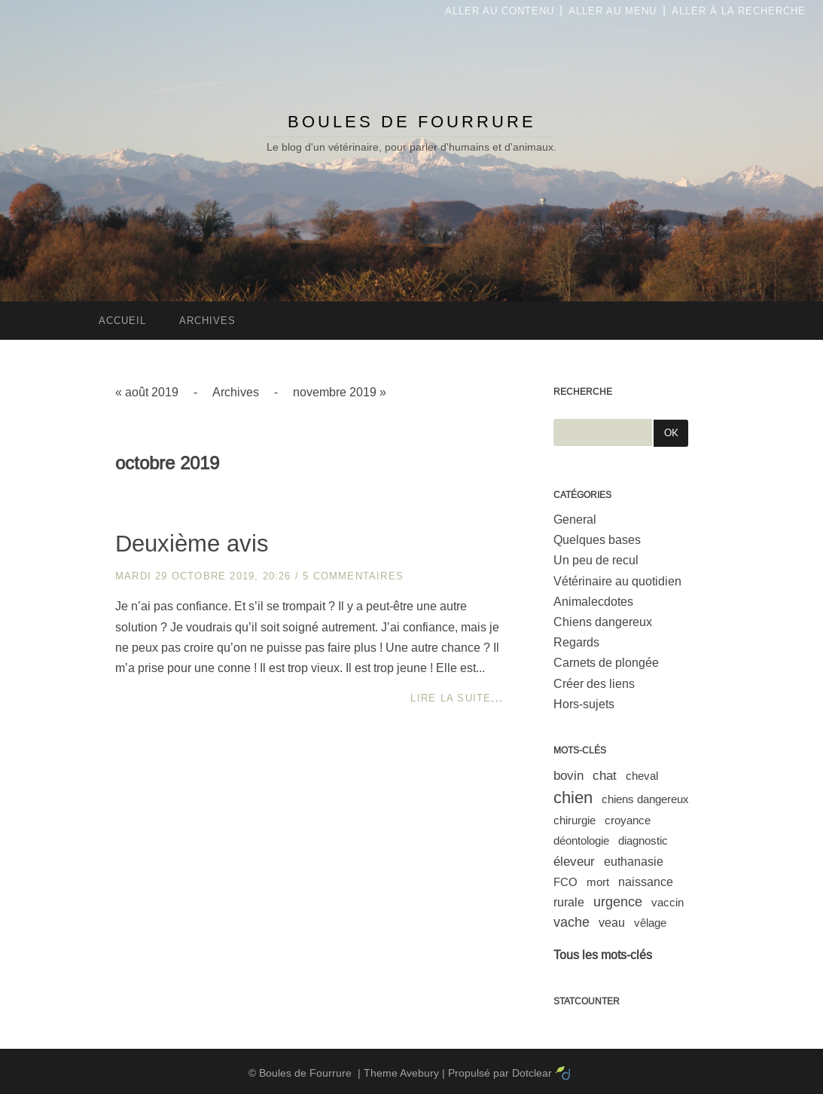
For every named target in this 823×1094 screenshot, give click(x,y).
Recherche (582, 392)
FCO (565, 882)
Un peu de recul (596, 560)
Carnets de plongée (606, 662)
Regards (576, 642)
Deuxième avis (192, 543)
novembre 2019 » (339, 392)
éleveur (574, 861)
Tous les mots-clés (602, 955)
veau (612, 922)
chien (573, 797)
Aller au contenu (499, 11)
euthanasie (633, 861)
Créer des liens (594, 683)
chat (605, 776)
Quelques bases (597, 539)
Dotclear (532, 1073)
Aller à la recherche (739, 11)
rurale (568, 902)
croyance (628, 820)
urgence (617, 901)
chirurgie (574, 820)
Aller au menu (612, 11)
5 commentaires (353, 576)
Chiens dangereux (602, 622)
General (574, 519)
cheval (642, 775)
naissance (645, 882)
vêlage (650, 922)
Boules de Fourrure (412, 121)
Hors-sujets (583, 704)
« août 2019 (146, 392)
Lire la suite (450, 698)
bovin (568, 776)
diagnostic (643, 840)
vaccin (667, 902)
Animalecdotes (593, 601)
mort (598, 882)
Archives (235, 392)
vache (571, 922)
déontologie (581, 840)
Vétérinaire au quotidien (617, 581)
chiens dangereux (645, 799)
